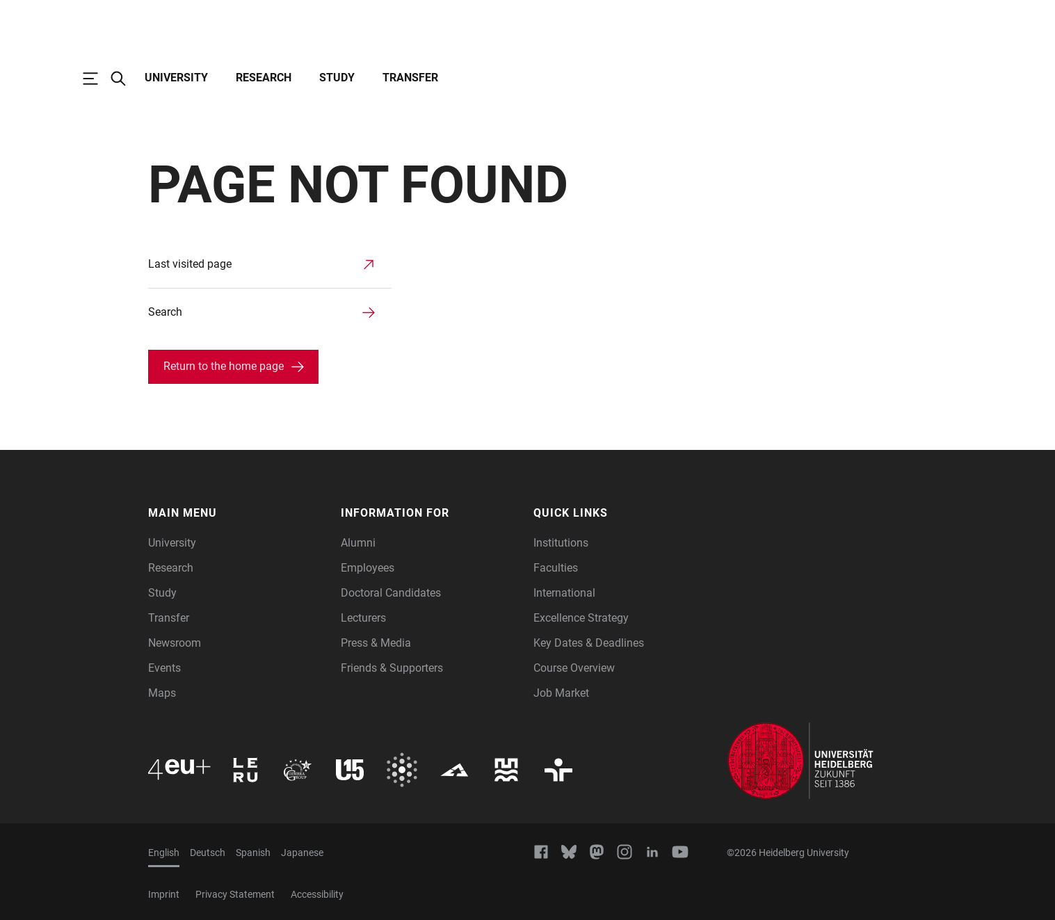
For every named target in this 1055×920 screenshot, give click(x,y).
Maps (162, 693)
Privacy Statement (235, 894)
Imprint (163, 894)
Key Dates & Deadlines (588, 642)
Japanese (302, 852)
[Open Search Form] (125, 78)
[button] (238, 513)
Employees (367, 567)
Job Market (561, 693)
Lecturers (363, 617)
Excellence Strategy (581, 617)
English (163, 852)
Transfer (410, 77)
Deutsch (207, 852)
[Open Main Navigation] (97, 78)
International (564, 592)
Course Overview (574, 668)
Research (263, 77)
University (176, 77)
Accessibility (317, 894)
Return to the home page (223, 366)
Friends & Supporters (392, 668)
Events (164, 668)
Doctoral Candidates (391, 592)
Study (337, 77)
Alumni (358, 542)
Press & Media (376, 642)
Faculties (555, 567)
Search (165, 311)
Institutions (560, 542)
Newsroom (174, 642)
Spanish (253, 852)
